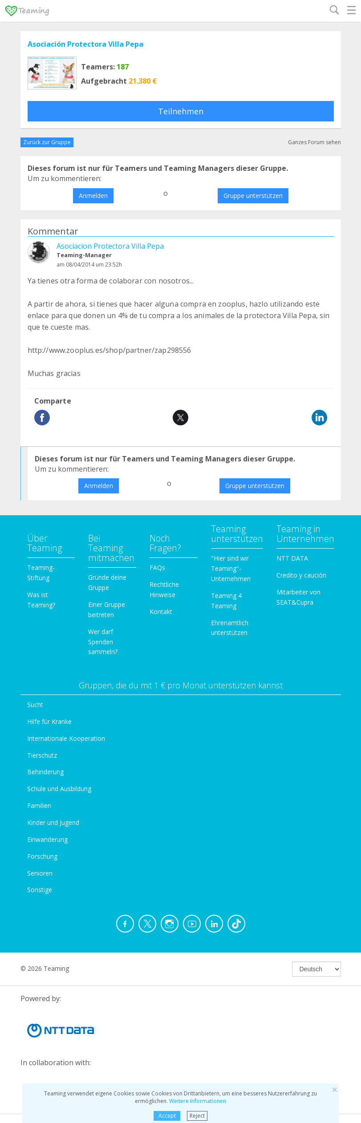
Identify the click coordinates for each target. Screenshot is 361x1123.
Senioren (40, 873)
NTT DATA (292, 558)
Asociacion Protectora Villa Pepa (110, 246)
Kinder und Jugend (53, 822)
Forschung (42, 856)
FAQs (157, 567)
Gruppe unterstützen (253, 195)
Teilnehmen (180, 111)
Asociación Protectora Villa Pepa (85, 44)
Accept (167, 1115)
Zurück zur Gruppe (47, 142)
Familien (39, 805)
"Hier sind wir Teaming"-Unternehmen (231, 568)
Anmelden (93, 195)
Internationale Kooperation (66, 738)
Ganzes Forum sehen (314, 142)
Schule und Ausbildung (59, 788)
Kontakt (161, 611)
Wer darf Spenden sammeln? (103, 641)
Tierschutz (42, 755)
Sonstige (39, 889)
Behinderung (45, 772)
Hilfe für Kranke (49, 721)
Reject (197, 1115)
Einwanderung (47, 839)
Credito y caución (301, 575)
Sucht (35, 704)
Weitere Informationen (197, 1101)
